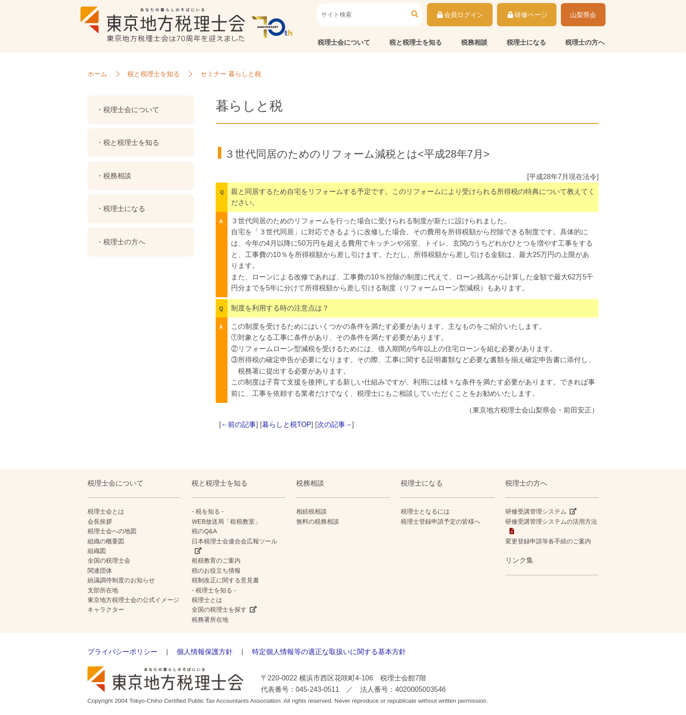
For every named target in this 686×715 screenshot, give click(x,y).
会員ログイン (460, 14)
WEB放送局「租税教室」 (226, 521)
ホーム (97, 73)
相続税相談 (311, 511)
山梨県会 (583, 14)
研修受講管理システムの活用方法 (551, 521)
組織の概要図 (106, 541)
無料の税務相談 (317, 521)
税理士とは (207, 599)
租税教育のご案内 (216, 560)
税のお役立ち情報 (216, 570)
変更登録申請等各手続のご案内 (548, 541)
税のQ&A (204, 531)
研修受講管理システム (536, 511)
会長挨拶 (100, 521)
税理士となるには (425, 511)
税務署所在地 (210, 619)
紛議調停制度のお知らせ (121, 580)
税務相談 (474, 42)
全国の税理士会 (109, 560)
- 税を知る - (208, 511)
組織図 (97, 550)
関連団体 (100, 570)
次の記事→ (334, 424)
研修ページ (526, 14)
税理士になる (526, 42)
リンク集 (519, 560)
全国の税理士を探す (219, 609)
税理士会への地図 (112, 531)
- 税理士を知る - (214, 590)
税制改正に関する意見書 (225, 580)
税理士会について (344, 42)
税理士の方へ (585, 42)
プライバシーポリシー (123, 651)
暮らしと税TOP (287, 424)
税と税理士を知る (415, 42)
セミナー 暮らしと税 (230, 73)
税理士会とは (106, 511)
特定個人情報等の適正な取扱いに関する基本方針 (329, 651)
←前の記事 (238, 424)
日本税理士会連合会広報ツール (234, 541)
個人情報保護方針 (205, 651)
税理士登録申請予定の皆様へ (440, 521)
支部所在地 (103, 590)
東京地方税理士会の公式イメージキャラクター (133, 604)
